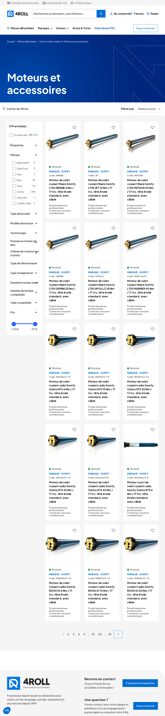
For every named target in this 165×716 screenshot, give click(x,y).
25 (109, 634)
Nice (27, 180)
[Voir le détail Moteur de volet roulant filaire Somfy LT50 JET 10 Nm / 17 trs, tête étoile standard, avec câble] (102, 170)
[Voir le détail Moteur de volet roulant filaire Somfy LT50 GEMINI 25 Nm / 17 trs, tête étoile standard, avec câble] (62, 271)
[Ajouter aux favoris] (74, 128)
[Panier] (152, 14)
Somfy (27, 191)
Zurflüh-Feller (27, 203)
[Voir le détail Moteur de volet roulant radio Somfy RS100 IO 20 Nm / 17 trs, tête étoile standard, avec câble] (141, 573)
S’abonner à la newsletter (140, 683)
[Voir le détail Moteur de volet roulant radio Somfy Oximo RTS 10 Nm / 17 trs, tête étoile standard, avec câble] (102, 371)
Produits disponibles (26, 135)
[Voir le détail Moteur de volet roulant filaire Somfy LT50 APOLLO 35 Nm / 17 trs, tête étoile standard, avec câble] (102, 271)
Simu (27, 186)
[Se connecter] (119, 14)
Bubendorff (27, 162)
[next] (118, 634)
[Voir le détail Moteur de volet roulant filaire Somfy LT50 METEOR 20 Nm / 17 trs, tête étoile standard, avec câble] (141, 170)
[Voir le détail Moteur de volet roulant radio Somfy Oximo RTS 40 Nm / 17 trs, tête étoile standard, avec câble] (102, 472)
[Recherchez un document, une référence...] (101, 14)
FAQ (125, 712)
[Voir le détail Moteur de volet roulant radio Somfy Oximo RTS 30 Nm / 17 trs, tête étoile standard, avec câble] (62, 472)
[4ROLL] (18, 13)
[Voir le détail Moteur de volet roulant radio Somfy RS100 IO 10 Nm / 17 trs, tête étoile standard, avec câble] (102, 573)
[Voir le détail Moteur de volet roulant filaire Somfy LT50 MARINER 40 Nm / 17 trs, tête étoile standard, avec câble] (141, 271)
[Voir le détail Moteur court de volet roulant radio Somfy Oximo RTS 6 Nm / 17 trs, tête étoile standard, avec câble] (141, 472)
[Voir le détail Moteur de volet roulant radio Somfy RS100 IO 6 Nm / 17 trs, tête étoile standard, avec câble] (62, 573)
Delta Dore (27, 168)
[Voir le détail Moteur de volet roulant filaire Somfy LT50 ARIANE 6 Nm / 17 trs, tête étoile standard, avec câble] (62, 170)
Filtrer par (127, 108)
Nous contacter (146, 28)
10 (93, 634)
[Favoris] (137, 14)
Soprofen (27, 197)
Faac (27, 174)
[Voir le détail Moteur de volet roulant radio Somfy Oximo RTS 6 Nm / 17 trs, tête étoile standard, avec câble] (62, 371)
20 (100, 634)
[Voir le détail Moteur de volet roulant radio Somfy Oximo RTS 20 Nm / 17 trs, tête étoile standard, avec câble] (141, 371)
